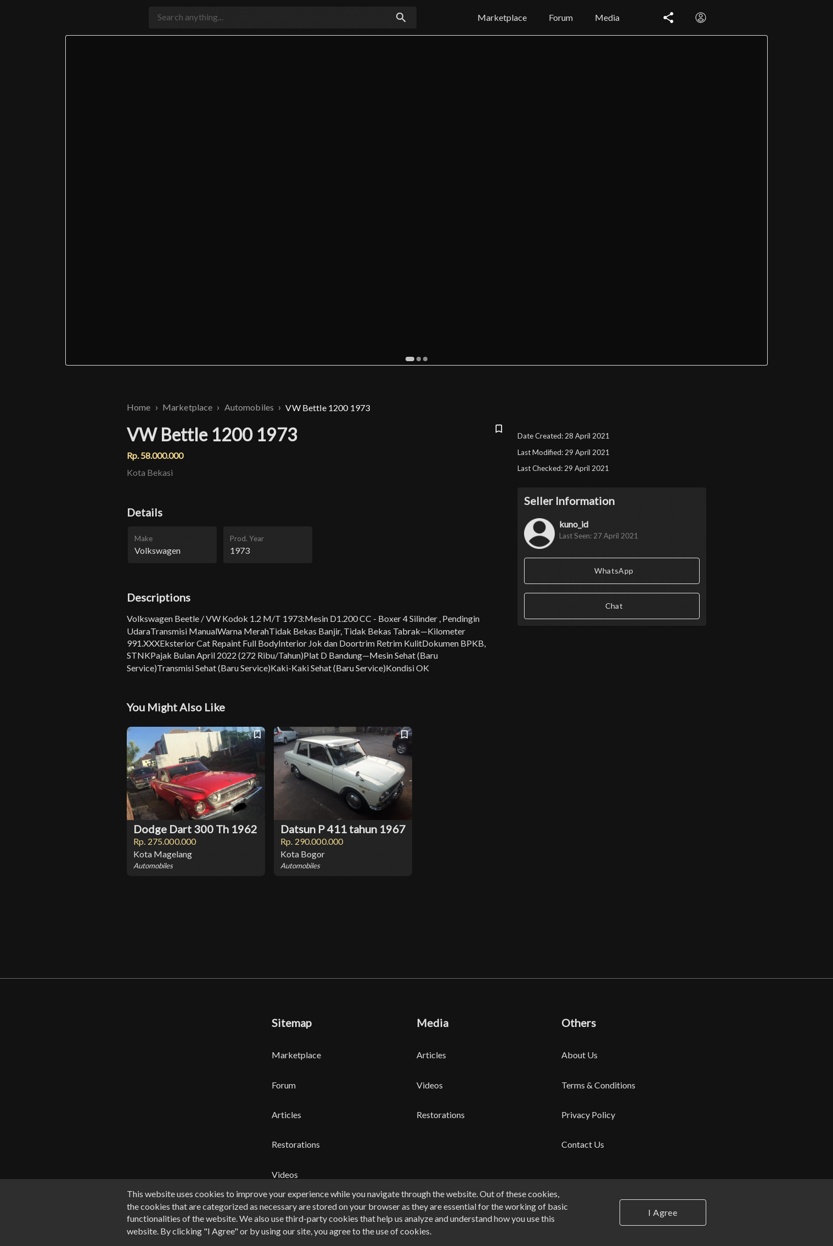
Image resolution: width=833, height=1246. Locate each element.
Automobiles (249, 407)
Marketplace (187, 407)
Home (139, 407)
